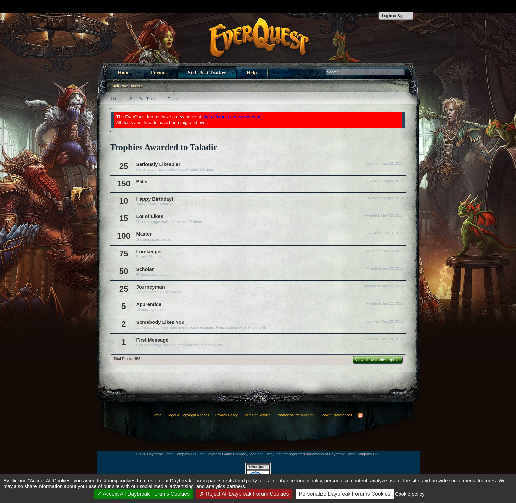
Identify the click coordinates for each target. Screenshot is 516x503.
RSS (360, 415)
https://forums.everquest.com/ (231, 116)
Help (252, 72)
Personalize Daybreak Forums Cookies (344, 494)
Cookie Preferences (336, 415)
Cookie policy (409, 494)
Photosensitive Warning (295, 415)
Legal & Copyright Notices (188, 415)
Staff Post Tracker (207, 72)
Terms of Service (257, 415)
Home (124, 72)
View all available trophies (377, 360)
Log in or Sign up (395, 16)
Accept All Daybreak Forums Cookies (143, 494)
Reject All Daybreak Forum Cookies (244, 494)
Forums (159, 72)
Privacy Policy (226, 415)
